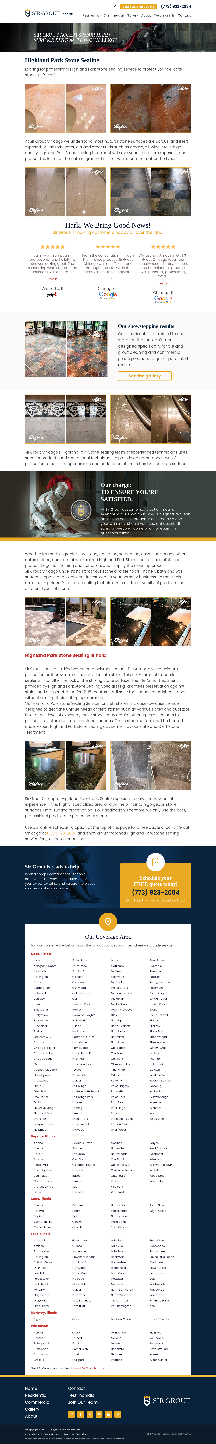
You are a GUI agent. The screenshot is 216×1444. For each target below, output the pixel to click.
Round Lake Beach (162, 1257)
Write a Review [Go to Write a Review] (114, 6)
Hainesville (79, 1251)
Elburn (76, 1211)
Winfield (155, 1170)
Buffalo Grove (43, 1262)
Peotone (116, 1360)
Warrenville (118, 1192)
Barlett (38, 1154)
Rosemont (156, 988)
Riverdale (156, 966)
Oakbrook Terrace (123, 1170)
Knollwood (79, 1295)
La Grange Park (82, 1097)
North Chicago (120, 1295)
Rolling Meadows (161, 982)
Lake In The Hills (159, 1319)
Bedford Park (42, 988)
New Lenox (118, 1354)
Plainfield (155, 1332)
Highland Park (81, 1262)
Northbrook (118, 1031)
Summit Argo (158, 1048)
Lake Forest (118, 1240)
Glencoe (77, 977)
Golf (75, 998)
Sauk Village (157, 993)
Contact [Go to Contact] (184, 15)
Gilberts (77, 1227)
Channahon (42, 1354)
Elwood (77, 1338)
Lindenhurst (118, 1268)
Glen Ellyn (78, 1159)
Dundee (77, 1205)
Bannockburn (42, 1251)
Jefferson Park (81, 1064)
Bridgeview (41, 1015)
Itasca (76, 1176)
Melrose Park (119, 988)
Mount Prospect (121, 1009)
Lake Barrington (82, 1300)
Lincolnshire (118, 1262)
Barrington (41, 977)
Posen (115, 1113)
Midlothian (118, 998)
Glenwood (79, 988)
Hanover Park (81, 1004)
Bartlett (39, 982)
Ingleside (78, 1279)
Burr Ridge (40, 1176)
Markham (117, 966)
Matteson (117, 971)
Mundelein (117, 1284)
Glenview (78, 982)
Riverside (155, 971)
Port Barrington (121, 1306)
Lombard (78, 1192)
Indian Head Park (83, 1053)
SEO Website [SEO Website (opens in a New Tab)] (153, 1433)
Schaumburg (158, 998)
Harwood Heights (83, 1015)
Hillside (76, 1026)
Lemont (77, 1113)
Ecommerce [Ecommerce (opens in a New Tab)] (167, 1433)
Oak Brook (118, 1159)
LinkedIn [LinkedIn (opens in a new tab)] (108, 1414)
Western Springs (160, 1080)
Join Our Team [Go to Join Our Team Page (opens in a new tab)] (83, 1402)
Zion (152, 1306)
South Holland (159, 1015)
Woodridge (157, 1181)
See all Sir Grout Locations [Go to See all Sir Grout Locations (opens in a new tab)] (90, 1368)
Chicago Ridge (43, 1053)
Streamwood (158, 1037)
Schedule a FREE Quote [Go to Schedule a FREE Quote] (138, 7)
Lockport (78, 1360)
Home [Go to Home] (31, 1388)
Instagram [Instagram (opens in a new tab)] (71, 1414)
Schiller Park (157, 1004)
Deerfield (40, 1273)
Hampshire (118, 1205)
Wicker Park (157, 1091)
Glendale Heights (83, 1165)
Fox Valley (78, 1154)
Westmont (156, 1154)
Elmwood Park (43, 1113)
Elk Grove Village (44, 1108)
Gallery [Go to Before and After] (132, 15)
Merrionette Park (122, 993)
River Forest (118, 1130)
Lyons (114, 960)
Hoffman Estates (83, 1037)
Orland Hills (118, 1069)
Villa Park (117, 1186)
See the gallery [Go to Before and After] (145, 376)
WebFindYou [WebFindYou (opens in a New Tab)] (184, 1433)
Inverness (78, 1059)
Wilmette (155, 1102)
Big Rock (39, 1216)
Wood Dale (157, 1176)
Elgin (75, 1216)
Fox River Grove (121, 1319)
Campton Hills (43, 1222)
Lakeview (78, 1102)
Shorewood (157, 1343)
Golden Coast (81, 993)
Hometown (79, 1042)
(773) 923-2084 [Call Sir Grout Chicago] (176, 6)
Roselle (115, 1181)
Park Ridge (118, 1108)
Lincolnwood (80, 1124)
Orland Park (119, 1075)
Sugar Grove (158, 1211)
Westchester (158, 1075)
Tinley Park (156, 1064)
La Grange (79, 1086)
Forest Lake (41, 1279)
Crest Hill (39, 1360)
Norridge (116, 1020)
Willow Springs (159, 1097)
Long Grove (118, 1273)
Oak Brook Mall (121, 1165)
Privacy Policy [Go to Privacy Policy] (51, 1434)
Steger (154, 1020)
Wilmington (157, 1354)
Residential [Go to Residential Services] (91, 15)
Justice (76, 1069)
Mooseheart (119, 1211)
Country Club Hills (45, 1069)
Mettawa (117, 1279)
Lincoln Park (80, 1119)
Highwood (79, 1268)
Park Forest (118, 1102)
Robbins (155, 977)
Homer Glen (80, 1349)
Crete (37, 1086)
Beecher (39, 1338)
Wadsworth (157, 1284)
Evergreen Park (44, 1124)
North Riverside (120, 1026)
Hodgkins (78, 1031)
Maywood (117, 977)
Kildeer (76, 1080)
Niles (114, 1015)
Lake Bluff (78, 1306)
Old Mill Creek (120, 1300)
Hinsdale (78, 1170)
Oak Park (117, 1059)
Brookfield (40, 1026)
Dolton (38, 1102)
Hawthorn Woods (83, 1257)
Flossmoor (40, 1130)
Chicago (39, 1042)
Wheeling (155, 1086)
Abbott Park (42, 1240)
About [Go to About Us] (146, 15)
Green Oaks (80, 1240)
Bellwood (40, 993)
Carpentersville (44, 1227)
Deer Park (40, 1091)
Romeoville (157, 1338)
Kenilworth (79, 1075)
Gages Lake (41, 1295)
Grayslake (40, 1300)
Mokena (116, 1338)
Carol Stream (43, 1181)
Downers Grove (82, 1143)
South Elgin (157, 1205)
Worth (153, 1113)
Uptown (155, 1069)
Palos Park (118, 1097)
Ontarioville (118, 1176)
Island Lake (79, 1284)
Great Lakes (42, 1306)
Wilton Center (158, 1360)
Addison (39, 1143)
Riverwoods (157, 1246)
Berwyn (38, 1004)
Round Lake (157, 1251)
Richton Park (119, 1124)
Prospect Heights (122, 1119)
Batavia (39, 1159)
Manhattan (118, 1332)
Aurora (38, 1148)
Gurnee (77, 1246)
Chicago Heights (45, 1048)
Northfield (117, 1037)
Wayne (154, 1143)
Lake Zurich (118, 1251)
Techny (154, 1053)
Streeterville (157, 1042)
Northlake (117, 1042)
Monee (115, 1343)
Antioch (39, 1246)
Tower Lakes (158, 1268)
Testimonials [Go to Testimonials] (164, 15)
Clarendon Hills (43, 1186)
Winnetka (156, 1108)
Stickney (155, 1026)
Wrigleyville (157, 1119)
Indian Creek (80, 1273)
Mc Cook (116, 982)
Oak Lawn (117, 1053)
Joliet (75, 1354)
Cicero (38, 1064)
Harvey (77, 1009)
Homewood (80, 1048)
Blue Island (41, 1009)
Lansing (77, 1108)
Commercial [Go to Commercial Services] (114, 15)
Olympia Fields (120, 1064)
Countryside (42, 1075)
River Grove (157, 960)
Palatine (116, 1080)
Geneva (77, 1222)
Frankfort (78, 1343)
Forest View (79, 966)
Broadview (41, 1020)
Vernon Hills (157, 1273)
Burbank (39, 1031)
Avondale (40, 971)
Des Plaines (41, 1097)
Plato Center (119, 1222)
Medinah (116, 1143)
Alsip (37, 960)
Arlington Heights (45, 966)
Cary (75, 1319)
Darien (38, 1192)
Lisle (74, 1186)
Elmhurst (78, 1148)
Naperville (117, 1148)
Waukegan (157, 1295)
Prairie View (157, 1240)
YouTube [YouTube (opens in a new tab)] (99, 1414)
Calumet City (42, 1037)
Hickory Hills (79, 1020)
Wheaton (156, 1159)
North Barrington (122, 1289)
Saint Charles (119, 1227)
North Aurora (119, 1216)
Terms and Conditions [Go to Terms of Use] (76, 1434)
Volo (152, 1279)
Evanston (40, 1119)
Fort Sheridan (42, 1284)
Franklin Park (80, 971)
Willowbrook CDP (161, 1165)
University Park (159, 1349)
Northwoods (119, 1154)
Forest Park (79, 960)
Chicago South (43, 1059)
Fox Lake (39, 1289)
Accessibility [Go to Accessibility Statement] (32, 1434)
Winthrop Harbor (161, 1300)
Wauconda (157, 1289)
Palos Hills (117, 1091)
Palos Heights (120, 1086)
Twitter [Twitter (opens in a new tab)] (90, 1414)
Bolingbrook (42, 1343)
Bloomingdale (43, 1170)
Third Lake (156, 1262)
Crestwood (41, 1080)
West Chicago (159, 1148)
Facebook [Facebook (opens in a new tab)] (80, 1414)
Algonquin (40, 1319)
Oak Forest (118, 1048)
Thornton (155, 1059)
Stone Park (157, 1031)
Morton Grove (120, 1004)
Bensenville (41, 1165)
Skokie (153, 1009)
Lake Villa (117, 1246)
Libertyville (117, 1257)
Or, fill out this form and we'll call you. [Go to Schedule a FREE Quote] (155, 900)
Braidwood (41, 1349)
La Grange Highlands (86, 1091)
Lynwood (78, 1130)
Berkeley (39, 998)
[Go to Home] (51, 13)
